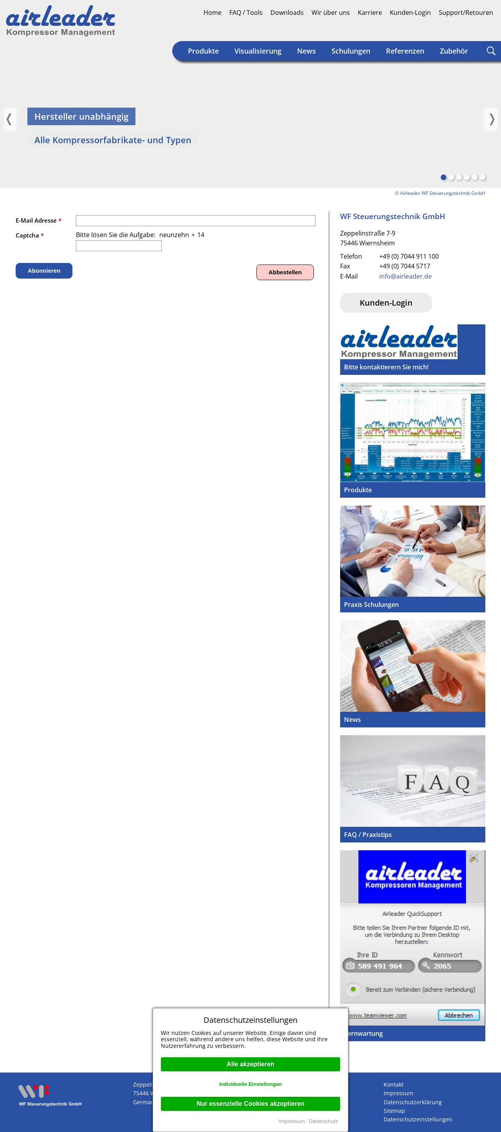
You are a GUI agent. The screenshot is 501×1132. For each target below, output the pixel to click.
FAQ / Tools (246, 12)
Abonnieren (44, 270)
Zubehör (454, 51)
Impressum (291, 1121)
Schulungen (351, 51)
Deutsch (457, 29)
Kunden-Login (410, 12)
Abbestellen (285, 272)
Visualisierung (257, 51)
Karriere (370, 12)
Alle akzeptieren (250, 1064)
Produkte (203, 51)
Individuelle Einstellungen (250, 1084)
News (306, 51)
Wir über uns (331, 12)
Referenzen (405, 51)
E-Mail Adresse (38, 220)
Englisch (472, 29)
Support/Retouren (466, 12)
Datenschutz (323, 1121)
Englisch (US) (487, 29)
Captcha (30, 235)
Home (213, 12)
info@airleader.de (405, 276)
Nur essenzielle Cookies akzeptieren (250, 1103)
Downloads (287, 12)
